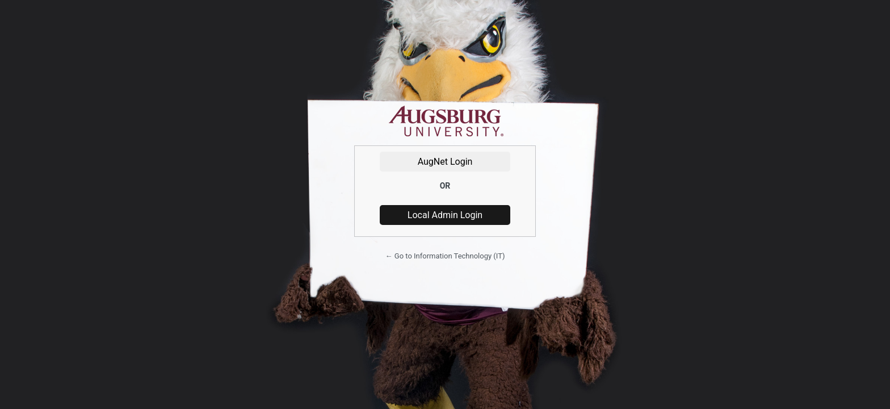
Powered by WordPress (445, 121)
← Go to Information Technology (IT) (445, 256)
